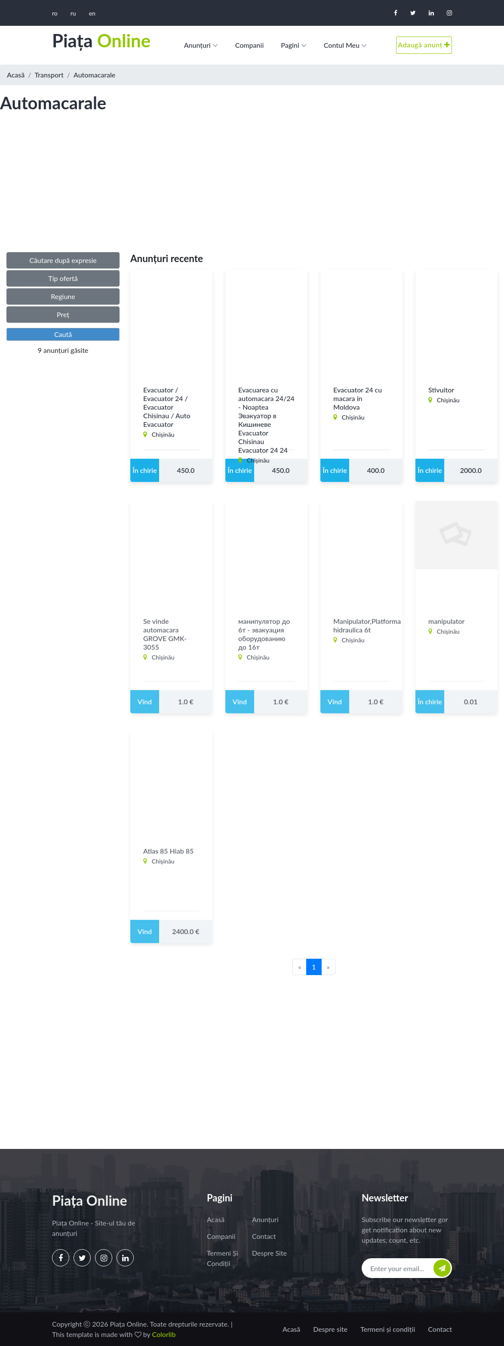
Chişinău (163, 434)
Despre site (269, 1253)
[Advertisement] (252, 191)
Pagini (290, 45)
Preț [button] (63, 314)
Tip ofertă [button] (63, 278)
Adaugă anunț (424, 44)
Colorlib (163, 1334)
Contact (264, 1236)
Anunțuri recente (166, 258)
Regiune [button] (63, 296)
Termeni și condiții (222, 1258)
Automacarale (94, 75)
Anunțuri (197, 45)
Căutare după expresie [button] (63, 260)
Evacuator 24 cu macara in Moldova (357, 398)
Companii (249, 45)
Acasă (16, 75)
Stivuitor (441, 390)
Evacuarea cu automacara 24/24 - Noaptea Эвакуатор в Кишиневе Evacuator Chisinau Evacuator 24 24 (266, 420)
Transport (49, 75)
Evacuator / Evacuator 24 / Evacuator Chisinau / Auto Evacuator (167, 407)
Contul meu (342, 45)
